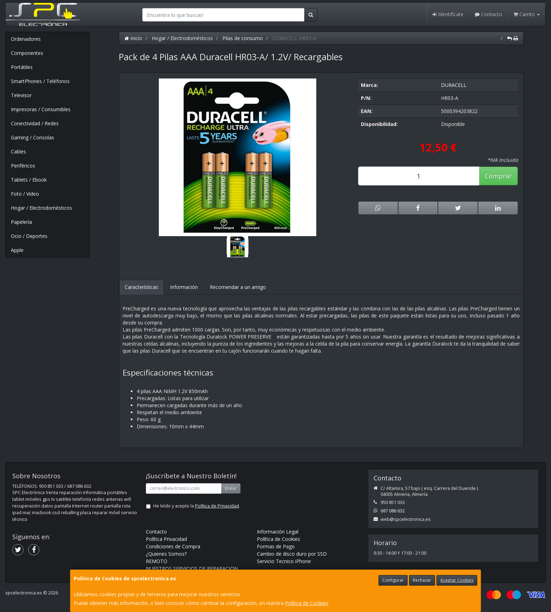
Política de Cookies (306, 603)
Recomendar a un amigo (238, 287)
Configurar (393, 580)
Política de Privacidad (217, 506)
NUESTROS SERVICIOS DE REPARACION (192, 568)
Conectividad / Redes (35, 123)
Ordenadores (26, 39)
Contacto (488, 14)
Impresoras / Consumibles (41, 109)
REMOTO (156, 561)
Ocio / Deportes (29, 236)
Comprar (498, 176)
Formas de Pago (276, 546)
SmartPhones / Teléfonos (40, 81)
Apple (17, 250)
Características (141, 287)
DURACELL (453, 85)
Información (184, 287)
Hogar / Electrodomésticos (41, 207)
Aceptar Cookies (456, 580)
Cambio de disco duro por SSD (292, 553)
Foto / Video (25, 193)
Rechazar (422, 580)
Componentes (27, 53)
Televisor (21, 95)
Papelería (21, 222)
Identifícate (448, 14)
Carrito (526, 14)
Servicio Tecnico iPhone (284, 561)
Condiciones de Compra (173, 546)
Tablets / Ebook (29, 179)
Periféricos (23, 165)
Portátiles (22, 67)
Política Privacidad (166, 539)
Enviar (231, 488)
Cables (18, 151)
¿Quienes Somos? (166, 553)
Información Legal (277, 531)
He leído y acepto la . (196, 506)
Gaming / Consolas (32, 137)
